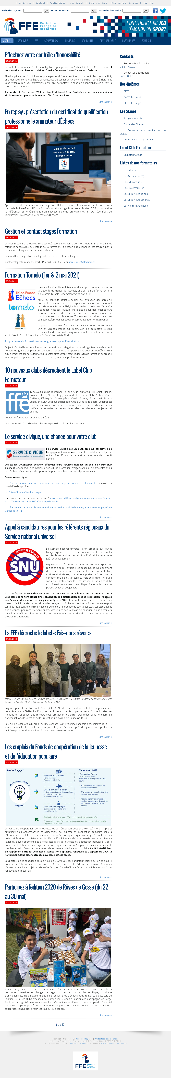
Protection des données (107, 1039)
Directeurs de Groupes (125, 3)
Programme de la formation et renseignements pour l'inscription (42, 341)
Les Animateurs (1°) (134, 176)
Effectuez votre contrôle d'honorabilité (42, 54)
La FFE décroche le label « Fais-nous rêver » (48, 632)
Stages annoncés (133, 118)
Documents (87, 41)
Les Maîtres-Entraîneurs (136, 205)
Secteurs (70, 41)
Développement (108, 41)
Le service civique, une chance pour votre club (50, 436)
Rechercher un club (60, 10)
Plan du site (23, 3)
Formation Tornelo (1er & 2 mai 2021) (42, 274)
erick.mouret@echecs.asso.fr (114, 1043)
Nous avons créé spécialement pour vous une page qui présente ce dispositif (52, 483)
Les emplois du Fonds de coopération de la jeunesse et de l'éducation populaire (56, 751)
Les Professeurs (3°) (134, 187)
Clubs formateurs (133, 154)
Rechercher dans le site (109, 10)
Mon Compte (77, 3)
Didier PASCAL (127, 66)
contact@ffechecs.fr (79, 1043)
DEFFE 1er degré (132, 103)
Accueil (7, 41)
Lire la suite (105, 101)
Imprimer (149, 3)
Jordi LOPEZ (126, 76)
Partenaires (128, 41)
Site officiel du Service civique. (25, 492)
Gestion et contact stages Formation (41, 231)
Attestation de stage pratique (139, 139)
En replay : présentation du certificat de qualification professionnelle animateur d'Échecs (56, 116)
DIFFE (126, 91)
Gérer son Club (98, 3)
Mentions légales (84, 1039)
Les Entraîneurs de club (136, 193)
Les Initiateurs (131, 170)
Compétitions (51, 41)
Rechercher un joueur (12, 10)
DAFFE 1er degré (132, 97)
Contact (40, 3)
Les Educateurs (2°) (134, 182)
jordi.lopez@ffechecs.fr (82, 262)
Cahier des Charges (134, 124)
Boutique (146, 41)
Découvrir (23, 41)
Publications (57, 3)
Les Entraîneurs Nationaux (137, 199)
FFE (36, 41)
